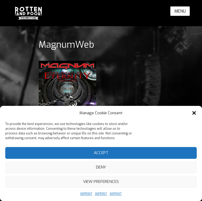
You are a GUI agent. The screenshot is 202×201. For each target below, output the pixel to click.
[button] (194, 113)
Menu (180, 11)
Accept (101, 152)
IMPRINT (86, 194)
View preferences (101, 181)
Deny (101, 167)
